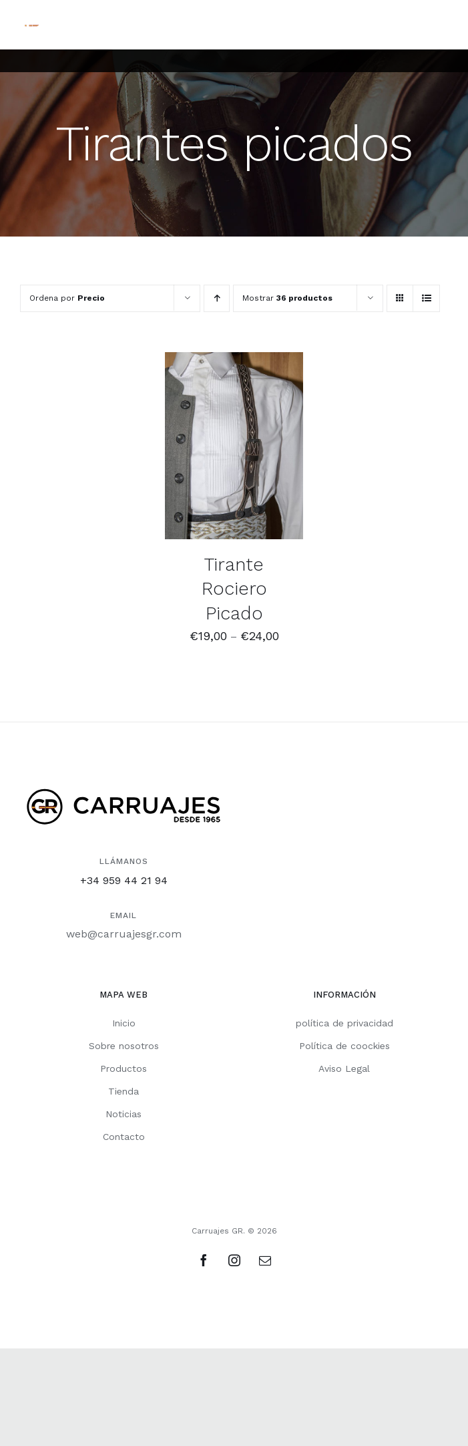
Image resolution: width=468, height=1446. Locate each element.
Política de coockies (344, 1045)
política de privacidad (344, 1023)
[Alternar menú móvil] (441, 23)
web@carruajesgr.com (124, 933)
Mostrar (287, 298)
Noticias (123, 1114)
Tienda (123, 1091)
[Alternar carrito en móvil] (387, 23)
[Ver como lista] (426, 298)
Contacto (124, 1136)
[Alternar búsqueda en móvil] (414, 23)
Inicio (124, 1023)
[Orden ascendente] (217, 298)
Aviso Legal (344, 1068)
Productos (123, 1068)
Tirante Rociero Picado (234, 588)
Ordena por (67, 298)
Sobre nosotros (124, 1045)
